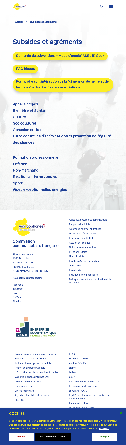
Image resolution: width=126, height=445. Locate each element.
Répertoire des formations (83, 386)
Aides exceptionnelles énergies (40, 190)
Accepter (105, 437)
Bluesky (17, 301)
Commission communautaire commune (36, 354)
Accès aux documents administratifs (88, 219)
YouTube (17, 297)
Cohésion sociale (27, 130)
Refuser (21, 437)
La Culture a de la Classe (82, 407)
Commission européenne (28, 381)
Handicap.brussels (24, 386)
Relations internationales (35, 177)
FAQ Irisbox (25, 69)
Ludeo (72, 372)
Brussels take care (24, 390)
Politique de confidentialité (83, 274)
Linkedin (17, 293)
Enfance (20, 164)
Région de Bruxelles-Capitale (30, 367)
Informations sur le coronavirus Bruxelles (36, 372)
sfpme (72, 367)
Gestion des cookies (79, 242)
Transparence (76, 265)
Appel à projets (26, 104)
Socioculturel (24, 124)
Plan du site (75, 270)
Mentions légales (78, 251)
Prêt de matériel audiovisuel (84, 381)
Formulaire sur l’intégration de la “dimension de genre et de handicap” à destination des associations (62, 84)
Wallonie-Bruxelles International (32, 376)
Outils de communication (82, 247)
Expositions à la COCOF (81, 238)
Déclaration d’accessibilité (82, 233)
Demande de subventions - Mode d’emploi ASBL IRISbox (60, 56)
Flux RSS (19, 399)
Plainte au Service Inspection (84, 260)
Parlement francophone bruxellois (33, 363)
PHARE (72, 354)
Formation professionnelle (35, 158)
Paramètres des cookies (53, 437)
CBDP (72, 376)
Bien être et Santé (29, 111)
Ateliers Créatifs (77, 363)
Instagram (18, 288)
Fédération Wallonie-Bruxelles (31, 358)
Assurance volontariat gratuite (85, 228)
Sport (18, 183)
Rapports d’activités (79, 224)
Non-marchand (25, 171)
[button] (110, 6)
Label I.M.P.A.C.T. (78, 390)
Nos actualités (76, 256)
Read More (104, 428)
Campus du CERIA (78, 403)
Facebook (18, 284)
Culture (19, 117)
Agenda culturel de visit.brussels (32, 395)
